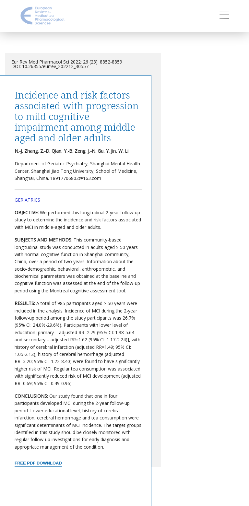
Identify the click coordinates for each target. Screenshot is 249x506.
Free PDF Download (38, 463)
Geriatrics (27, 200)
